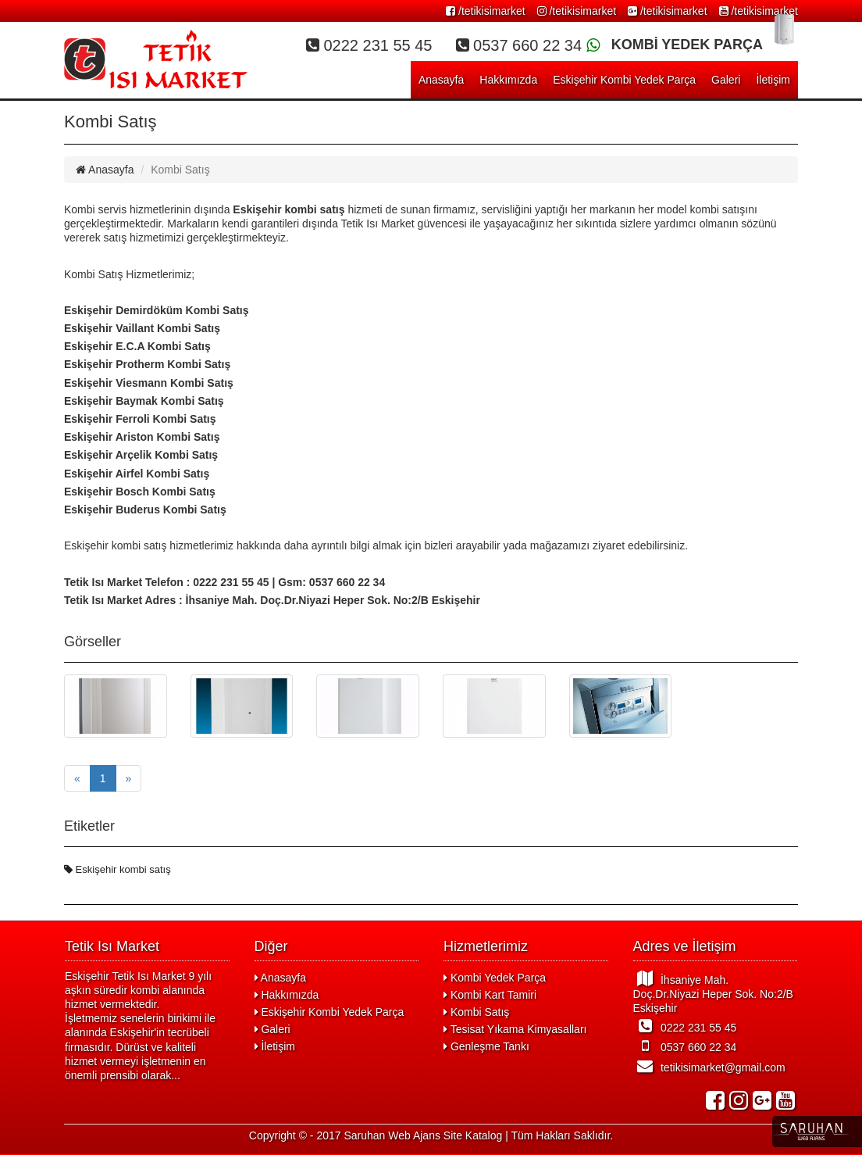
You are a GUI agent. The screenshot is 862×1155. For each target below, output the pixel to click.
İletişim (773, 79)
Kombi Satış (476, 1012)
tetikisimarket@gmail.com (709, 1066)
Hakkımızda (508, 79)
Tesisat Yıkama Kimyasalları (514, 1029)
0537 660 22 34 (685, 1045)
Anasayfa (441, 79)
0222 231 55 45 (685, 1026)
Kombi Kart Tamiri (489, 995)
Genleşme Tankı (486, 1046)
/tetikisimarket (485, 11)
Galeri (725, 79)
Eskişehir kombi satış (117, 869)
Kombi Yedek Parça (494, 977)
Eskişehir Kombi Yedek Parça (624, 79)
